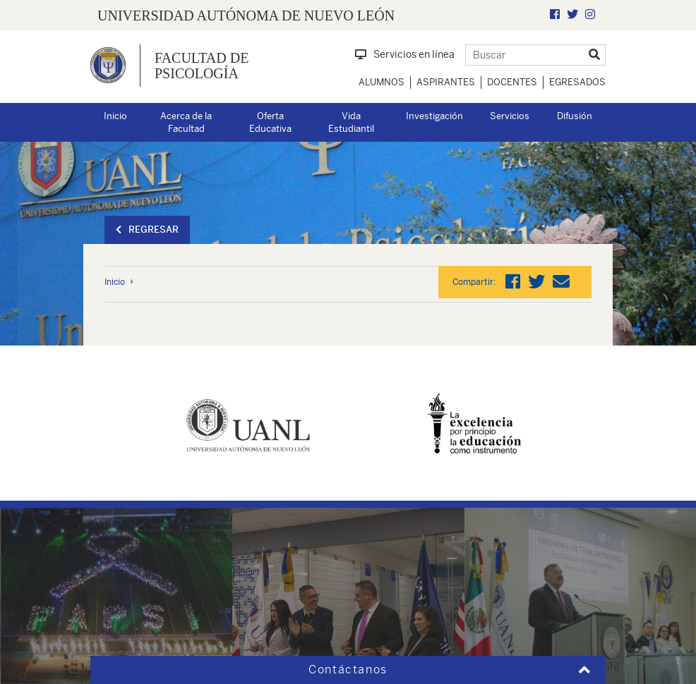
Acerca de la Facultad (186, 123)
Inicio (115, 116)
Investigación (434, 116)
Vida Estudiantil (351, 123)
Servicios (509, 116)
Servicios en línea (405, 54)
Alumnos (381, 82)
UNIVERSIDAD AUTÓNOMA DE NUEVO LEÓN (246, 15)
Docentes (512, 82)
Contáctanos (348, 669)
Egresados (577, 82)
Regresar (147, 229)
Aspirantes (445, 82)
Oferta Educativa (270, 123)
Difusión (574, 116)
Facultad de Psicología (201, 65)
